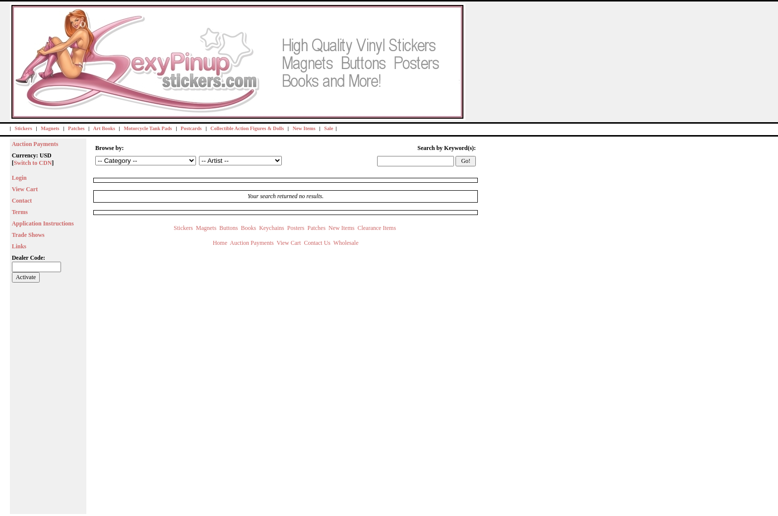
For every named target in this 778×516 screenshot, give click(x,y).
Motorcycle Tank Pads (148, 128)
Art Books (104, 128)
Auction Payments (35, 144)
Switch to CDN (33, 162)
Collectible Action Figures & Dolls (247, 128)
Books (248, 227)
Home (220, 242)
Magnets (50, 128)
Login (19, 177)
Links (19, 246)
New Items (304, 128)
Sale (328, 128)
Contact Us (317, 242)
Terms (20, 212)
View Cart (25, 189)
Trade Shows (28, 234)
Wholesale (346, 242)
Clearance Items (377, 227)
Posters (296, 227)
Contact (22, 200)
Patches (76, 128)
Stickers (23, 128)
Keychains (271, 227)
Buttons (228, 227)
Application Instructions (43, 223)
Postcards (191, 128)
